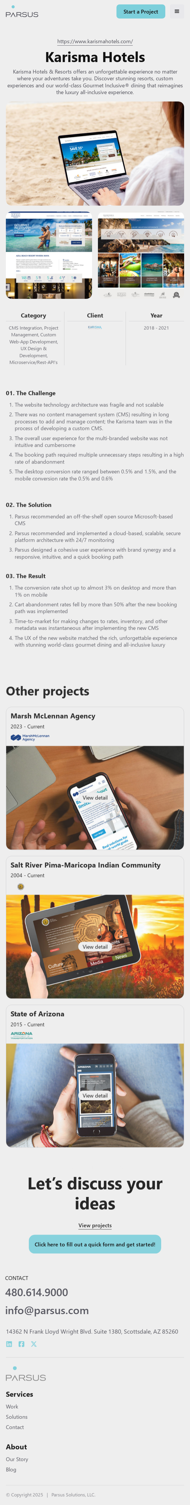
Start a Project (141, 11)
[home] (22, 11)
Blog (11, 1476)
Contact (15, 1433)
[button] (177, 11)
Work (12, 1413)
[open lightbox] (95, 154)
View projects (95, 1233)
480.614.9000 (32, 1292)
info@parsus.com (42, 1309)
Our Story (17, 1465)
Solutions (17, 1423)
